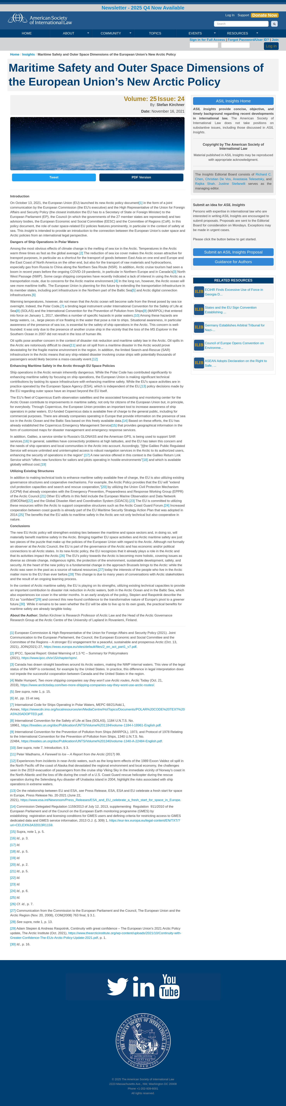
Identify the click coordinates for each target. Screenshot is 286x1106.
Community (111, 33)
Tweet (53, 177)
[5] (134, 290)
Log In (229, 15)
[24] (166, 505)
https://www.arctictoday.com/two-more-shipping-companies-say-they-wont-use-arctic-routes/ (87, 685)
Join (275, 40)
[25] (21, 515)
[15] (114, 425)
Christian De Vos (218, 179)
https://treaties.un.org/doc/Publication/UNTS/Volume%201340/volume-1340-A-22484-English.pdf (91, 741)
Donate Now (264, 15)
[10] (136, 315)
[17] (87, 455)
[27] (101, 570)
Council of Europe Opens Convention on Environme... (234, 345)
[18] (145, 460)
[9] (145, 311)
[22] (30, 501)
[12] (95, 359)
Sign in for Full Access (207, 40)
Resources (238, 33)
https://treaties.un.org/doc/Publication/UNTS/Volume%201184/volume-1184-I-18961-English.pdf (91, 725)
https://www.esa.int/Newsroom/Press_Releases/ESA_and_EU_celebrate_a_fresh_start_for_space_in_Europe (100, 800)
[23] (132, 501)
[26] (62, 556)
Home (27, 33)
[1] (141, 203)
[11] (72, 345)
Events (196, 33)
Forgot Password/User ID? (248, 40)
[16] (26, 441)
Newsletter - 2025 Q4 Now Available (143, 7)
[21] (43, 496)
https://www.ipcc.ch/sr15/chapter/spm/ (49, 658)
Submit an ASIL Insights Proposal (233, 252)
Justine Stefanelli (232, 184)
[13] (143, 386)
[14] (125, 421)
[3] (174, 272)
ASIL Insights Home (233, 101)
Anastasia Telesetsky (248, 179)
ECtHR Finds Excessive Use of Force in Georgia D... (234, 292)
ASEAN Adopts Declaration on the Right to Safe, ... (236, 363)
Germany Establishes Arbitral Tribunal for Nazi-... (235, 328)
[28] (71, 574)
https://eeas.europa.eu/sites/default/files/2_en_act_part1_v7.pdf (90, 647)
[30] (22, 604)
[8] (18, 311)
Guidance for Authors (233, 262)
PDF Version (141, 177)
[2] (81, 253)
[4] (116, 281)
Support (243, 15)
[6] (34, 295)
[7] (62, 306)
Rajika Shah (205, 184)
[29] (38, 599)
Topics (155, 33)
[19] (43, 464)
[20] (104, 487)
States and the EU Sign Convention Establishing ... (231, 310)
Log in (271, 46)
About (69, 33)
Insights (28, 54)
